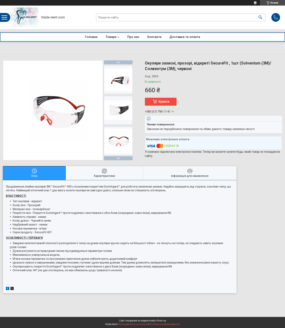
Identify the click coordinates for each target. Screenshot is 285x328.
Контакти (154, 37)
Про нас (133, 37)
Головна (91, 37)
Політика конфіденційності (165, 324)
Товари (110, 37)
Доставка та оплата (184, 37)
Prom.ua (161, 320)
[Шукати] (260, 17)
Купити (164, 101)
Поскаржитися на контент (133, 324)
